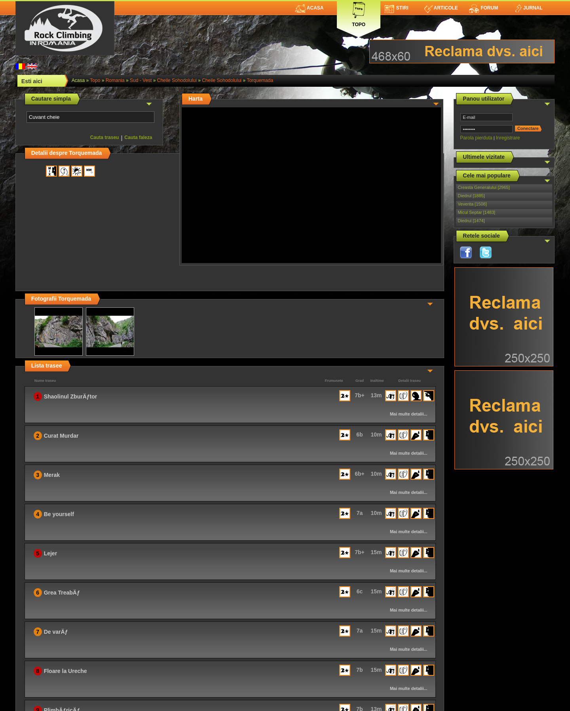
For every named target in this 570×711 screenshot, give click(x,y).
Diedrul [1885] (471, 195)
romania (115, 80)
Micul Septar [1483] (476, 212)
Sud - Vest (141, 80)
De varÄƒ (56, 632)
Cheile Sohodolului (177, 80)
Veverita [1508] (472, 204)
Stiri (396, 8)
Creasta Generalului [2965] (483, 187)
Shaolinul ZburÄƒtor (70, 396)
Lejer (50, 553)
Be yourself (59, 514)
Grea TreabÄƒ (62, 592)
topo (95, 80)
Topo (358, 13)
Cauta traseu (104, 137)
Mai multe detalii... (409, 414)
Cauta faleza (138, 137)
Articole (441, 8)
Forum (483, 8)
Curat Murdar (61, 436)
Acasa (309, 8)
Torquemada (260, 80)
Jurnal (528, 8)
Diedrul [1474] (471, 220)
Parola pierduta (476, 138)
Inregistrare (508, 138)
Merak (52, 475)
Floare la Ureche (65, 671)
